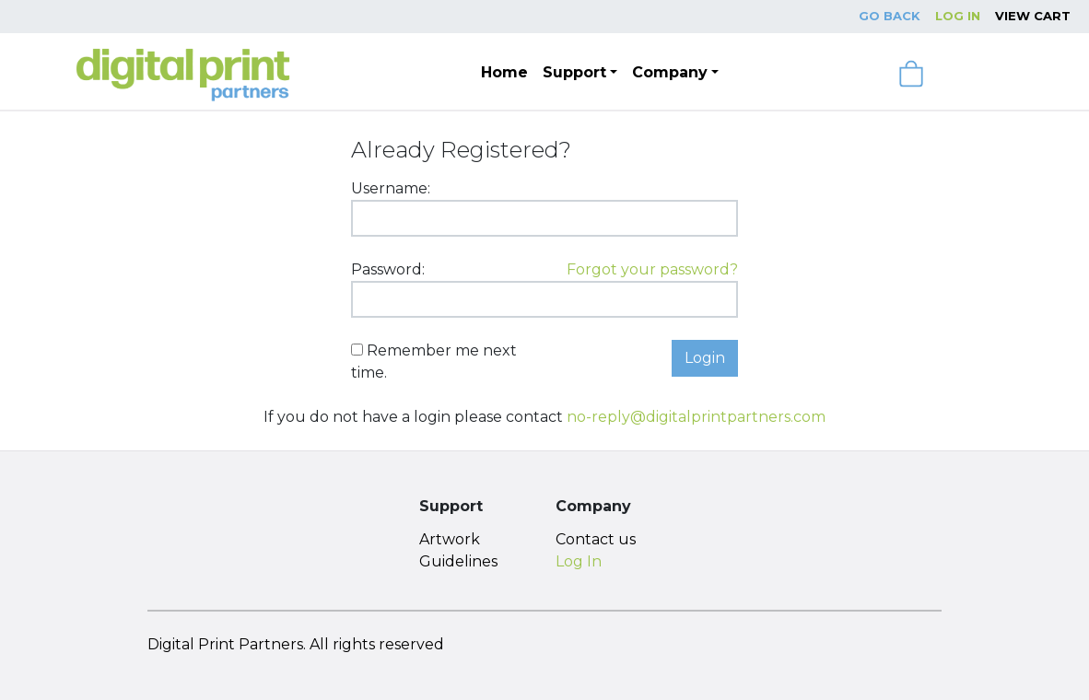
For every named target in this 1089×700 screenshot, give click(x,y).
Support (574, 72)
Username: (390, 188)
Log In (957, 15)
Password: (388, 269)
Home (504, 72)
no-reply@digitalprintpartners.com (696, 417)
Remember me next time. (434, 361)
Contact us (596, 539)
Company (670, 72)
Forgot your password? (652, 269)
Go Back (889, 15)
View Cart (1033, 15)
